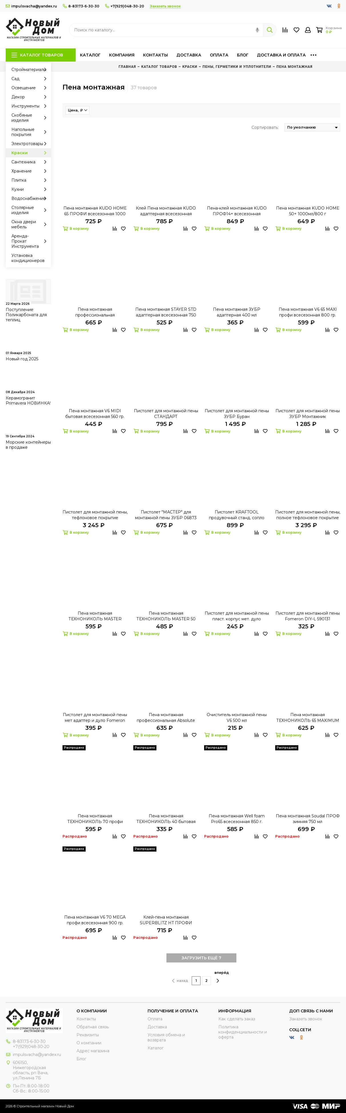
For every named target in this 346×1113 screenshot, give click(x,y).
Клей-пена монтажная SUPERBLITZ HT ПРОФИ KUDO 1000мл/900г (166, 920)
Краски (30, 153)
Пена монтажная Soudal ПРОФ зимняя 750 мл (308, 818)
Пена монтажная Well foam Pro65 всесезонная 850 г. (237, 818)
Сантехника (30, 162)
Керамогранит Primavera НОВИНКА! (28, 400)
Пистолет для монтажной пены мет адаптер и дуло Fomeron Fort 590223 (95, 717)
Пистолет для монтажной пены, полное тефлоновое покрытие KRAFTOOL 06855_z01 (307, 515)
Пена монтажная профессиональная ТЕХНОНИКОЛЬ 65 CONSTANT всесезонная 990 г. (95, 312)
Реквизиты (88, 1034)
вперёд (221, 976)
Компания (121, 55)
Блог (242, 55)
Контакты (155, 55)
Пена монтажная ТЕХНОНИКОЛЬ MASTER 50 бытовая (166, 616)
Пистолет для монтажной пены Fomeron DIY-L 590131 (307, 616)
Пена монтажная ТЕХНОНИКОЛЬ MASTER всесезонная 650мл (95, 616)
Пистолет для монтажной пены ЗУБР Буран (237, 413)
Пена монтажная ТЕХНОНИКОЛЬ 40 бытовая (166, 818)
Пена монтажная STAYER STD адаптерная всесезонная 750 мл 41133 (165, 312)
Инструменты (30, 106)
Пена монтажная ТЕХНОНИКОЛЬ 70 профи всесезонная (95, 818)
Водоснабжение (30, 198)
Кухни (30, 189)
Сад (30, 78)
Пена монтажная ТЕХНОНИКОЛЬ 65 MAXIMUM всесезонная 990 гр (307, 717)
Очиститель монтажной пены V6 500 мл (237, 717)
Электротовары (30, 143)
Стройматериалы (30, 69)
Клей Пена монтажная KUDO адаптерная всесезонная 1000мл (166, 211)
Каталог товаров (37, 55)
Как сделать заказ (236, 1018)
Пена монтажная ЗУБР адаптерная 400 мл (236, 312)
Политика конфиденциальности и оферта (242, 1032)
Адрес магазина (93, 1050)
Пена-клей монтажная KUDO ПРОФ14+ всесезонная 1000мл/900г (237, 211)
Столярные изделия (30, 210)
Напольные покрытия (30, 132)
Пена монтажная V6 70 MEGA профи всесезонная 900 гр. (95, 920)
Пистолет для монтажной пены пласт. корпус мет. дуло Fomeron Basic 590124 (237, 616)
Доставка (188, 55)
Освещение (30, 88)
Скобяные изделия (30, 118)
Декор (30, 97)
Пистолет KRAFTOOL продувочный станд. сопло (236, 514)
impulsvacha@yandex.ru (31, 6)
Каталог (90, 55)
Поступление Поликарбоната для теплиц (26, 314)
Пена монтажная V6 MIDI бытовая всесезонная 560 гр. (94, 413)
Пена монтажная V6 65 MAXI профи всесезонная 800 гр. (308, 312)
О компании (89, 1042)
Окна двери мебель (30, 224)
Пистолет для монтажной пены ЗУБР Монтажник (307, 413)
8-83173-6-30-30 (81, 6)
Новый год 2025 (22, 358)
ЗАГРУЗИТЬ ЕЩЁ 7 (201, 957)
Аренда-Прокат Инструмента (30, 241)
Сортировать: (265, 127)
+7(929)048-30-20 (124, 6)
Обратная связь (93, 1026)
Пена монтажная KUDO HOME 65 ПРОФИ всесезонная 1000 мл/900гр (95, 211)
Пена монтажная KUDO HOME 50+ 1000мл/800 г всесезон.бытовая (307, 211)
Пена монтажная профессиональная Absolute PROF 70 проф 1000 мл (166, 717)
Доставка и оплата (281, 55)
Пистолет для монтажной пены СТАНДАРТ (166, 413)
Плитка (30, 180)
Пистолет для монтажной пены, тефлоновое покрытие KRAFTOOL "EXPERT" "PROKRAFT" (95, 515)
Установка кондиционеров (28, 258)
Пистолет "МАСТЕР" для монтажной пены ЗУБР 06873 (166, 514)
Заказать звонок (305, 1018)
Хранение (30, 171)
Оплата (219, 55)
